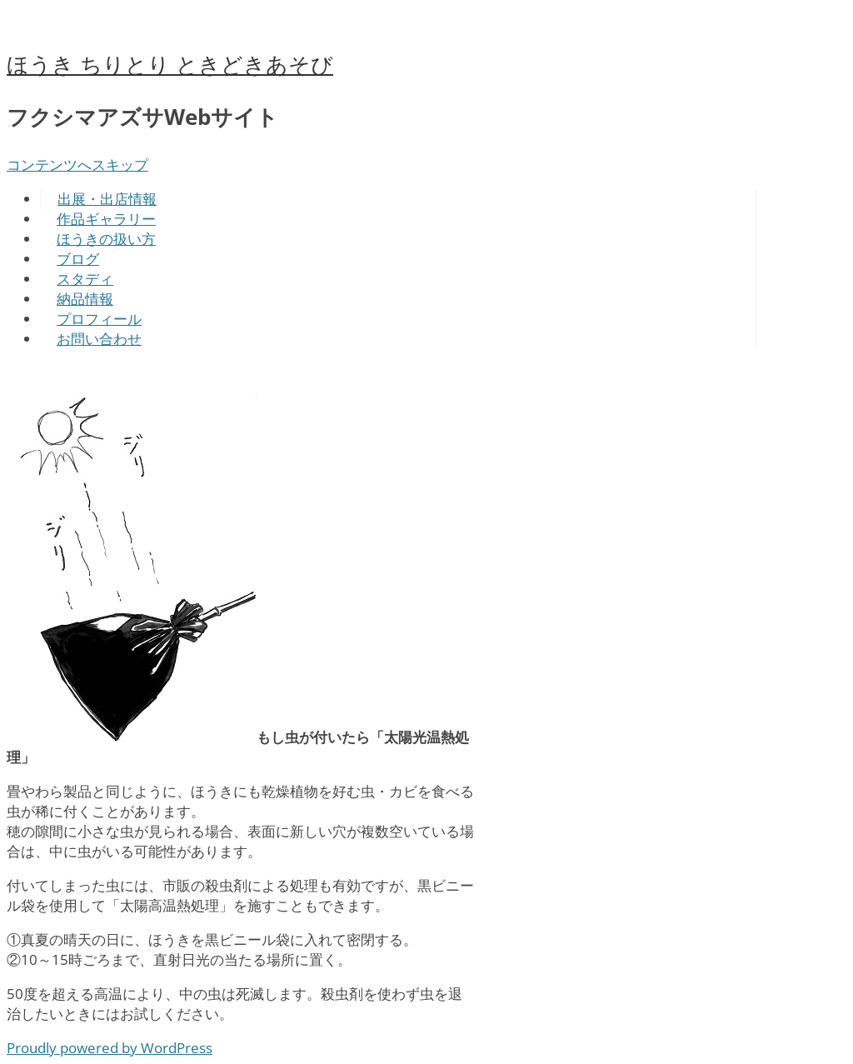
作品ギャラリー (106, 218)
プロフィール (99, 318)
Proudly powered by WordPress (109, 1047)
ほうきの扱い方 (106, 238)
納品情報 (85, 298)
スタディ (85, 278)
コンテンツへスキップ (77, 164)
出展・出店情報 (107, 198)
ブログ (78, 258)
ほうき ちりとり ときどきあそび (170, 64)
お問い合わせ (99, 338)
